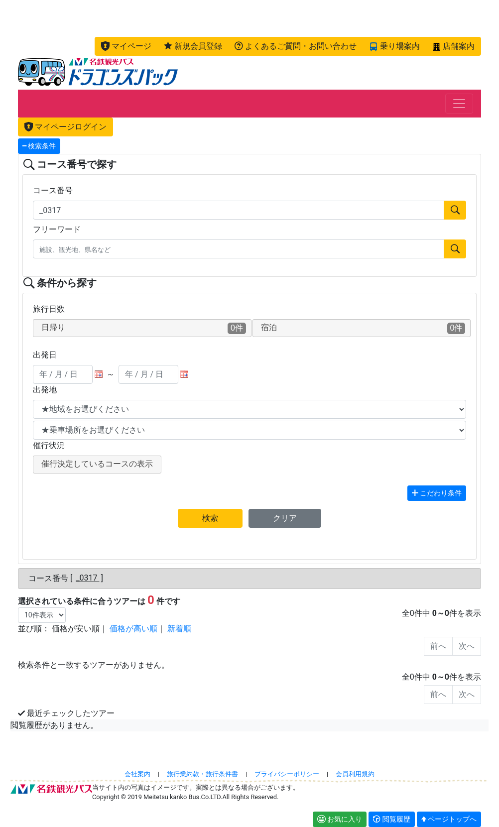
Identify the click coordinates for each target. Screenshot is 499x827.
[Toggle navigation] (459, 104)
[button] (126, 46)
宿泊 (363, 328)
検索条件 (39, 146)
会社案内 (137, 774)
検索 (210, 518)
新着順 (179, 628)
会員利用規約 (355, 774)
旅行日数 (49, 309)
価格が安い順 (76, 628)
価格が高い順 (133, 628)
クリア (285, 518)
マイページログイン (65, 126)
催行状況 (49, 445)
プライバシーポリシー (286, 774)
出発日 (45, 354)
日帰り (143, 328)
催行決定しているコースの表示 (97, 464)
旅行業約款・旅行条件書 (202, 774)
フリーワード (57, 229)
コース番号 (53, 190)
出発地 (45, 389)
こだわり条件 (437, 493)
